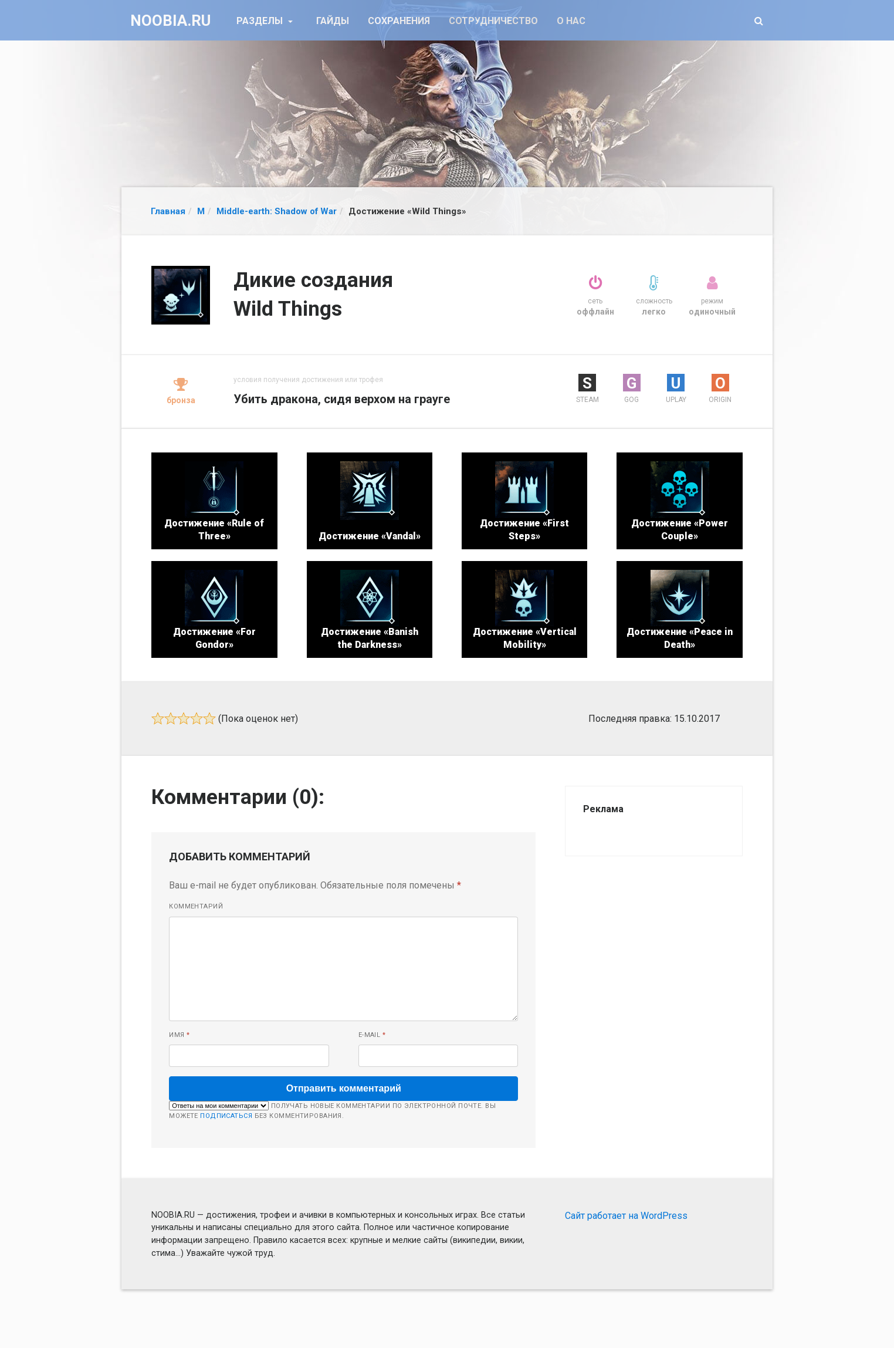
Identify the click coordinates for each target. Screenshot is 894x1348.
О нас (571, 20)
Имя (179, 1035)
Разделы (260, 20)
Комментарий (196, 906)
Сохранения (399, 20)
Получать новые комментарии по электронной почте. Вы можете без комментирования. (332, 1110)
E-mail (372, 1035)
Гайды (332, 20)
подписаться (226, 1116)
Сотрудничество (493, 20)
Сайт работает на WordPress (626, 1215)
